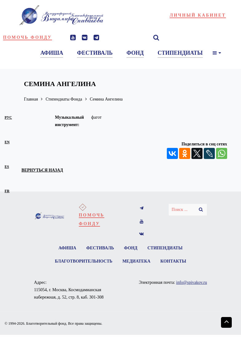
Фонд (131, 248)
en (7, 142)
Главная (31, 99)
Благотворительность (83, 261)
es (7, 167)
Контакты (174, 261)
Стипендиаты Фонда (65, 99)
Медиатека (137, 261)
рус (8, 118)
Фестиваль (100, 248)
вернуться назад (43, 170)
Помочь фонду (27, 37)
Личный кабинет (198, 15)
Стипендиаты (165, 248)
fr (7, 191)
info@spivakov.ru (191, 282)
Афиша (67, 248)
